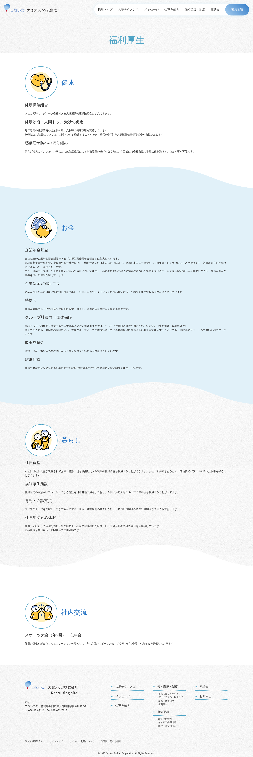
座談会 (215, 9)
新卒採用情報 (165, 718)
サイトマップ (56, 741)
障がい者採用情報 (167, 726)
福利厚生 (162, 704)
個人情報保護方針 (34, 741)
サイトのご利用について (81, 741)
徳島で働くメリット (168, 693)
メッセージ (151, 9)
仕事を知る (171, 9)
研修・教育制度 (166, 701)
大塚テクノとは (128, 9)
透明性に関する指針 (111, 741)
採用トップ (105, 9)
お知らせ (205, 696)
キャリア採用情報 (167, 722)
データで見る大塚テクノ (170, 697)
